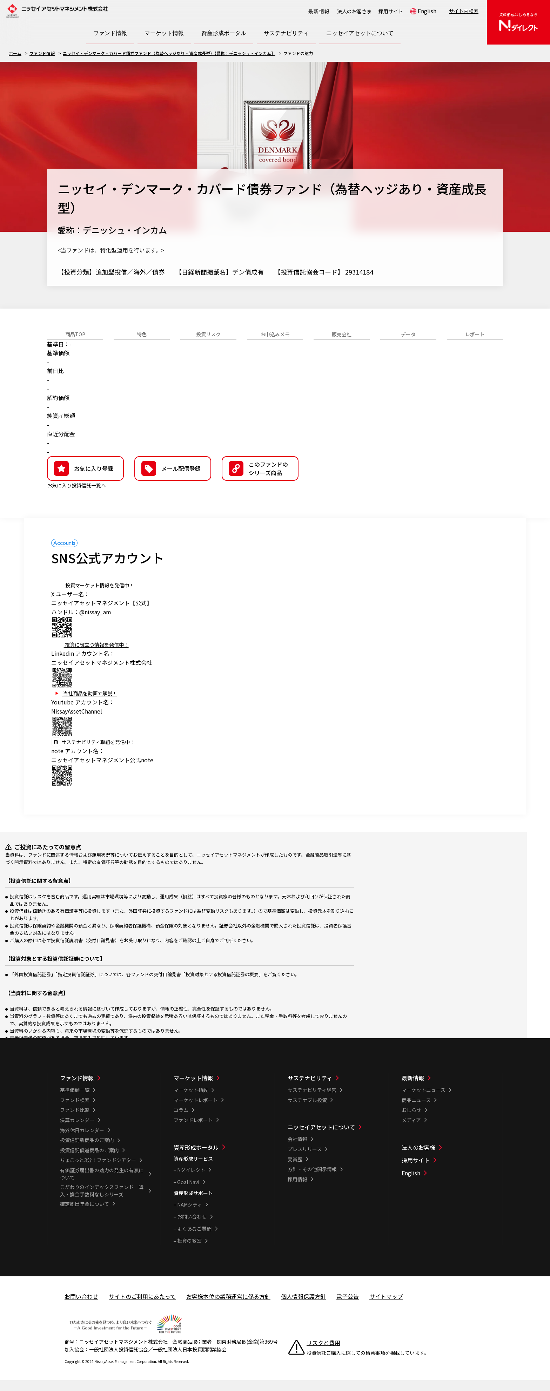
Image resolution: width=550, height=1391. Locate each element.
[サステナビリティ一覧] (334, 1089)
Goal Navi (188, 1192)
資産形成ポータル (196, 1158)
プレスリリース (305, 1159)
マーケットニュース (423, 1100)
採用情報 (297, 1190)
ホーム (15, 53)
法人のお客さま (354, 11)
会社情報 (297, 1149)
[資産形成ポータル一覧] (220, 1158)
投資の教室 (189, 1251)
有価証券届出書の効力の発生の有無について (101, 1184)
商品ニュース (416, 1110)
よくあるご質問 (194, 1239)
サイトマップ (386, 1307)
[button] (260, 479)
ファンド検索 (74, 1110)
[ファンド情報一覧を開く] (110, 33)
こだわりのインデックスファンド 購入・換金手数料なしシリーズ (101, 1201)
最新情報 (319, 11)
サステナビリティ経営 (312, 1100)
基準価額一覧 (74, 1100)
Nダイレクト (191, 1180)
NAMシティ (189, 1215)
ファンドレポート (193, 1130)
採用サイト (390, 11)
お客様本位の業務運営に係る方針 (228, 1307)
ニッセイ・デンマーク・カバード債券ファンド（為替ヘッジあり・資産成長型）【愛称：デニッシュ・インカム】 (169, 53)
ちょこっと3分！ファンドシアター (98, 1170)
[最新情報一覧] (448, 1089)
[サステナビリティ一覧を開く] (286, 33)
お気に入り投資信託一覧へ (80, 496)
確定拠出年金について (84, 1214)
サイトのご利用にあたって (142, 1307)
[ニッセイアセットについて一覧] (334, 1138)
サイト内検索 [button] (463, 10)
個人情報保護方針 (303, 1307)
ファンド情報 (42, 53)
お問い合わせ (192, 1227)
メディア (411, 1130)
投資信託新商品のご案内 (87, 1150)
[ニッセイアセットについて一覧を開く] (360, 33)
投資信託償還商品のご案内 (89, 1160)
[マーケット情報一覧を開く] (164, 33)
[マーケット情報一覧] (220, 1089)
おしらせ (411, 1120)
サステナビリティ (310, 1089)
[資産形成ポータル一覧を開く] (223, 33)
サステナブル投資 (307, 1110)
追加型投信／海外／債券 (130, 271)
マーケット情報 (193, 1089)
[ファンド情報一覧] (106, 1089)
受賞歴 (295, 1170)
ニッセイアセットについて (321, 1138)
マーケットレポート (196, 1110)
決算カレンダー (77, 1130)
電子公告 (347, 1307)
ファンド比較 (74, 1120)
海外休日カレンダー (82, 1140)
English (427, 11)
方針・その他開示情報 (312, 1179)
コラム (181, 1120)
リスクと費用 (323, 1353)
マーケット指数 (191, 1100)
